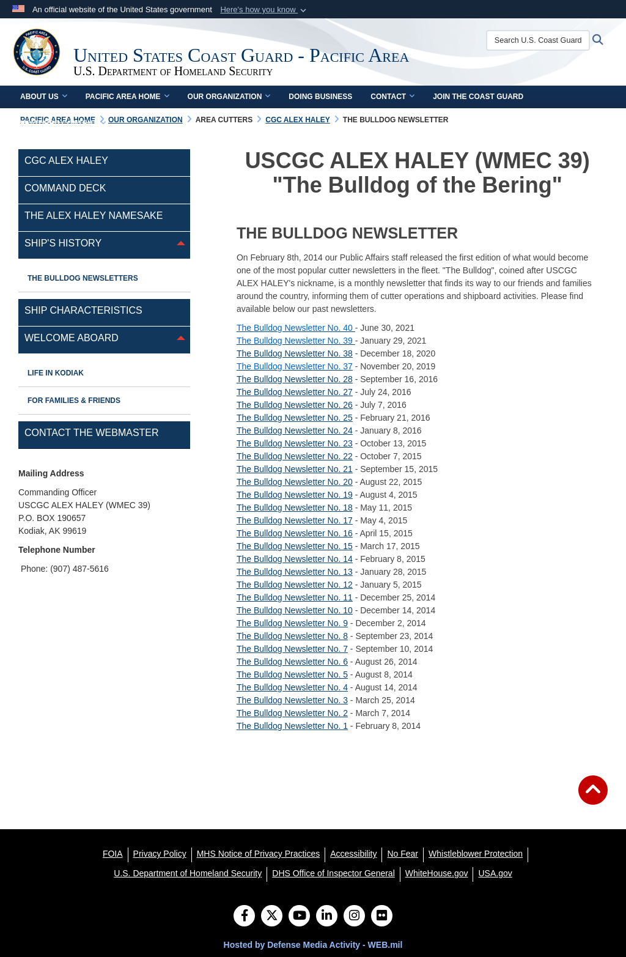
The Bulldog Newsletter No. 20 (295, 482)
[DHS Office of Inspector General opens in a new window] (333, 873)
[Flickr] (381, 917)
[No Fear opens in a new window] (402, 854)
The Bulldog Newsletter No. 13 (295, 572)
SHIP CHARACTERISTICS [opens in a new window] (83, 310)
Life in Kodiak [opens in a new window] (56, 373)
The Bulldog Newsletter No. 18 (295, 507)
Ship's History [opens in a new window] (62, 243)
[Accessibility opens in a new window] (353, 854)
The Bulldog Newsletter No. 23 (295, 443)
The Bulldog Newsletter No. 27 (295, 392)
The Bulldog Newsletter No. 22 (295, 456)
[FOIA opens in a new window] (113, 854)
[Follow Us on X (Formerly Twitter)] (271, 917)
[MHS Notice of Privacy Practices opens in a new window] (258, 854)
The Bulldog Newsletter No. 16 (295, 533)
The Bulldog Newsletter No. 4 (292, 687)
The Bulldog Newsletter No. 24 (295, 430)
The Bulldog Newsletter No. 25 (295, 418)
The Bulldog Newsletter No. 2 (292, 713)
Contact (392, 96)
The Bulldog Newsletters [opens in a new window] (83, 278)
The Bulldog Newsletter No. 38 (295, 353)
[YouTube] (299, 917)
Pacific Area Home (127, 96)
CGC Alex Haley (66, 160)
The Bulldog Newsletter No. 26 (295, 405)
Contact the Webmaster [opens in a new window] (91, 432)
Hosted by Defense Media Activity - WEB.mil (313, 945)
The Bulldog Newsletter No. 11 (295, 597)
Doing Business (320, 96)
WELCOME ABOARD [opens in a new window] (71, 338)
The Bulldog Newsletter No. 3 (292, 700)
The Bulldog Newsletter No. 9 (292, 623)
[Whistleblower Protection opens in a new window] (476, 854)
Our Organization (229, 96)
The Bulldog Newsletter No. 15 (295, 546)
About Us (43, 96)
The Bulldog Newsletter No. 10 (295, 610)
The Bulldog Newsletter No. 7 (292, 649)
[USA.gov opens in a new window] (495, 873)
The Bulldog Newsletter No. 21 (295, 469)
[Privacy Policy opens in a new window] (159, 854)
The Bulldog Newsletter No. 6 (292, 662)
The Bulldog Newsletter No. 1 (292, 726)
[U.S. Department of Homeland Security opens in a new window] (188, 873)
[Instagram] (354, 917)
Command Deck (65, 188)
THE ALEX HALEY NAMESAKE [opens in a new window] (93, 215)
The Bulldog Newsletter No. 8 (292, 636)
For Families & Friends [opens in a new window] (74, 400)
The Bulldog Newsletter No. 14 (295, 559)
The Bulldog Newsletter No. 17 (295, 520)
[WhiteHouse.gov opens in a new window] (436, 873)
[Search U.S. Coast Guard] (538, 40)
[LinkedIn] (326, 917)
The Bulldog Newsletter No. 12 (295, 584)
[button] (264, 10)
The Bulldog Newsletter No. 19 (295, 495)
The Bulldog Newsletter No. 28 (295, 379)
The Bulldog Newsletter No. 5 (292, 674)
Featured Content (63, 123)
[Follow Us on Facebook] (244, 917)
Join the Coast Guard (478, 96)
